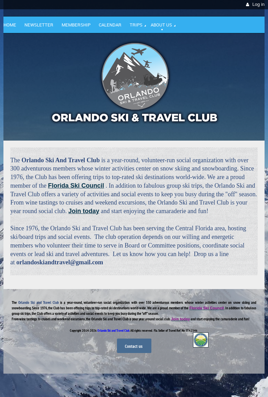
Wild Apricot (205, 383)
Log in (259, 4)
